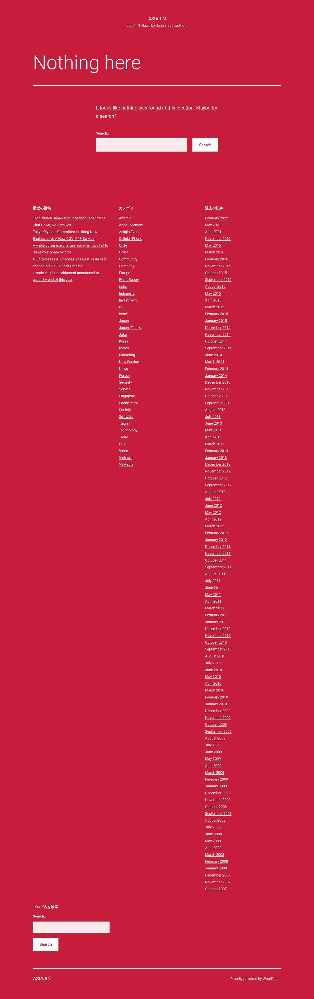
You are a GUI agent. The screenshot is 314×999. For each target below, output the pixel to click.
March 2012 (214, 526)
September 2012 (218, 485)
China (123, 252)
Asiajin (157, 19)
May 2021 (213, 225)
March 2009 (214, 772)
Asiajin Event (129, 232)
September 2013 (218, 403)
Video (123, 451)
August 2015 (215, 286)
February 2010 (216, 697)
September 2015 (218, 279)
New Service (129, 362)
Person (124, 375)
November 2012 (218, 471)
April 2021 (213, 232)
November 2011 (218, 553)
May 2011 (213, 594)
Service (125, 389)
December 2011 (217, 547)
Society (125, 410)
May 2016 (213, 245)
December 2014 (217, 328)
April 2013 (213, 437)
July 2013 (213, 416)
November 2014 (218, 334)
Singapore (127, 396)
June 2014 (213, 355)
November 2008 (218, 800)
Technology (128, 430)
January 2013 (216, 457)
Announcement (131, 225)
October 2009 (216, 724)
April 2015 (213, 300)
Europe (124, 273)
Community (128, 259)
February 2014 (216, 369)
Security (125, 382)
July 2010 (213, 663)
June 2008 (213, 834)
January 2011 (216, 622)
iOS (121, 307)
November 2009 (218, 718)
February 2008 (216, 861)
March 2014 (214, 362)
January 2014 (216, 375)
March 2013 (214, 444)
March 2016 (214, 252)
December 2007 (217, 875)
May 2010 (213, 676)
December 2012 (217, 464)
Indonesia (127, 293)
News (123, 369)
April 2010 (213, 683)
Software (126, 416)
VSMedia (126, 464)
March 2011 (214, 608)
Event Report (129, 279)
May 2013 (213, 430)
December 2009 (217, 711)
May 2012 (213, 512)
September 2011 (218, 567)
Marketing (127, 355)
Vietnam (125, 457)
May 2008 (213, 841)
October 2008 (216, 807)
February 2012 (216, 533)
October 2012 (216, 478)
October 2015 (216, 273)
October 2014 (216, 341)
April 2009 (213, 766)
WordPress (271, 979)
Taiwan (124, 423)
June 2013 (213, 423)
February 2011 (216, 615)
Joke (123, 334)
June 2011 (213, 588)
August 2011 (215, 574)
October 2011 (216, 560)
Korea (123, 341)
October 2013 (216, 396)
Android (125, 218)
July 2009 (213, 745)
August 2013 (215, 410)
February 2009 (216, 779)
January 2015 (216, 321)
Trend (123, 437)
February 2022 (216, 218)
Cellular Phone (130, 238)
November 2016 (218, 238)
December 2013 (217, 382)
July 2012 (213, 498)
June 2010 (213, 670)
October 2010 (216, 642)
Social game (129, 403)
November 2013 (218, 389)
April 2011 (213, 601)
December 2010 (217, 629)
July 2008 (213, 827)
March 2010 (214, 690)
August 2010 (215, 656)
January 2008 (216, 868)
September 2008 (218, 813)
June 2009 (213, 752)
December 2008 (217, 793)
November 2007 (218, 882)
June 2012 (213, 505)
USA (122, 444)
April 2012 (213, 519)
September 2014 (218, 348)
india (123, 286)
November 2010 (218, 635)
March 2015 (214, 307)
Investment (128, 300)
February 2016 (216, 259)
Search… (103, 133)
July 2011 (213, 581)
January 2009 (216, 786)
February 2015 (216, 314)
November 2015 (218, 266)
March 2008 (214, 854)
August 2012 (215, 492)
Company (126, 266)
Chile (123, 245)
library (124, 348)
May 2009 (213, 759)
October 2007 (216, 889)
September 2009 (218, 731)
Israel (123, 314)
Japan (124, 321)
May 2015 (213, 293)
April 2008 (213, 848)
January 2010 (216, 704)
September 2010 (218, 649)
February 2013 (216, 451)
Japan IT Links (130, 328)
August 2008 (215, 820)
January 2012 (216, 540)
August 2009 (215, 738)
